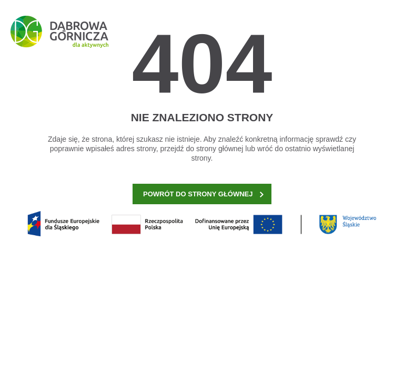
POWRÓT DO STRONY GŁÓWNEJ (203, 194)
